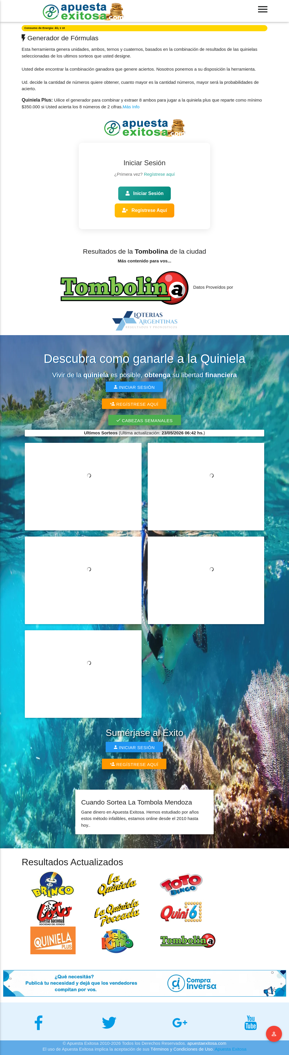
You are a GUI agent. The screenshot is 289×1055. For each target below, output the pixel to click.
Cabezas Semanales (144, 420)
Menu (274, 1034)
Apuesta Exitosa (230, 1049)
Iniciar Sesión (144, 193)
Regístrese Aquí (144, 210)
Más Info (131, 106)
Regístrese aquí (159, 174)
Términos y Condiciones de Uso (182, 1049)
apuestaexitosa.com (206, 1043)
